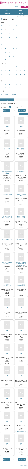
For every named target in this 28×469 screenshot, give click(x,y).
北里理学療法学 (21, 217)
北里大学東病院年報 (7, 217)
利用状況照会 (7, 13)
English (24, 6)
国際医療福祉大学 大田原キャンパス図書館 (15, 3)
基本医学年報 (7, 285)
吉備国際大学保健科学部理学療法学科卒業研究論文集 (21, 264)
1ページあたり (15, 107)
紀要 (7, 307)
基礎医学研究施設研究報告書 (7, 172)
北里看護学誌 (21, 171)
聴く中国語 (7, 149)
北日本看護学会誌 (7, 239)
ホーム (7, 10)
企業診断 (21, 126)
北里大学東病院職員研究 (21, 195)
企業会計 (7, 126)
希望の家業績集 (21, 285)
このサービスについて (23, 465)
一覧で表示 (7, 107)
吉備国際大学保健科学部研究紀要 (7, 263)
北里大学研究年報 (7, 194)
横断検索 (21, 13)
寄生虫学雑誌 (21, 149)
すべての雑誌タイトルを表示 (9, 94)
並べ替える (3, 103)
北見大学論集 (21, 239)
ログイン (17, 6)
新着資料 (21, 10)
